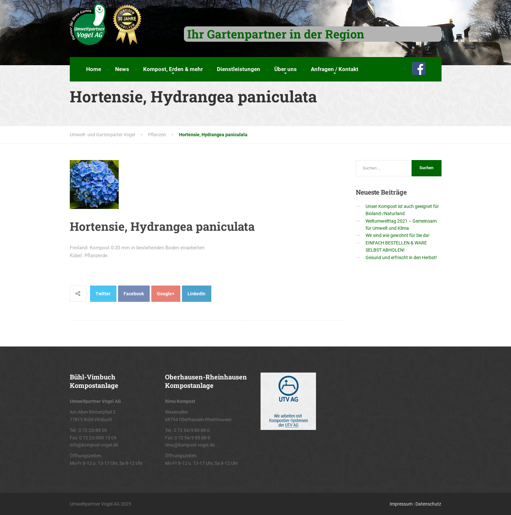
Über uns (285, 69)
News (122, 69)
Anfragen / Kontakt (334, 69)
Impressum (401, 504)
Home (93, 69)
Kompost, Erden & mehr (173, 69)
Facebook (134, 293)
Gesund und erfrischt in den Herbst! (401, 257)
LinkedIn (196, 293)
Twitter (103, 293)
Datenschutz (428, 504)
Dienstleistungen (238, 69)
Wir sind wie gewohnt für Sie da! (397, 235)
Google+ (165, 293)
